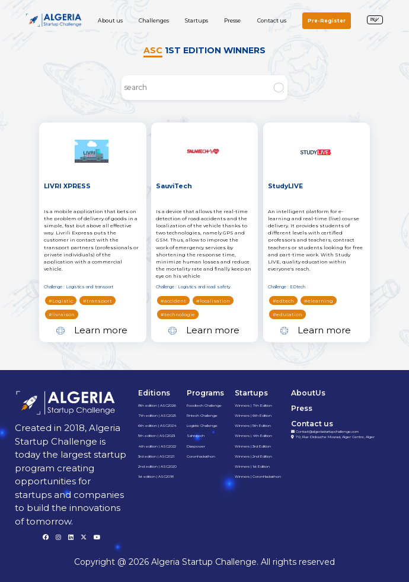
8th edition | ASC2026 (157, 405)
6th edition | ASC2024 (157, 425)
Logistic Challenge (202, 425)
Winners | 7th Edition (253, 405)
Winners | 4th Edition (253, 435)
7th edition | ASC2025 (157, 415)
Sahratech (195, 435)
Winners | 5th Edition (253, 425)
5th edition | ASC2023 (156, 435)
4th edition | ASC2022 (157, 446)
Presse (232, 20)
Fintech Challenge (202, 415)
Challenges (154, 20)
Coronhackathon (201, 456)
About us (110, 20)
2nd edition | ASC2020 (157, 466)
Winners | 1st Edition (252, 466)
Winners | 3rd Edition (253, 446)
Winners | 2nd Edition (253, 456)
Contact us (271, 20)
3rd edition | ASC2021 (156, 456)
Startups (196, 20)
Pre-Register (327, 21)
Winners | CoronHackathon (258, 476)
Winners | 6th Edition (253, 415)
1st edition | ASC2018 (156, 476)
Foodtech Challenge (204, 405)
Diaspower (196, 446)
